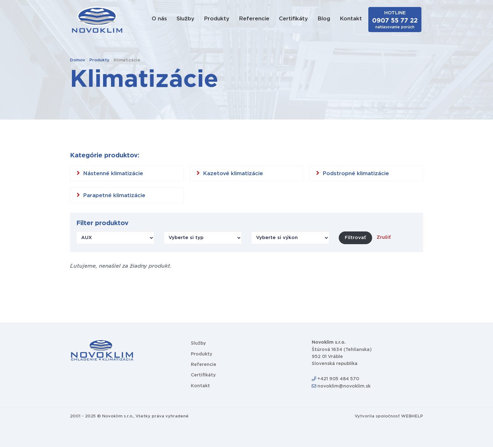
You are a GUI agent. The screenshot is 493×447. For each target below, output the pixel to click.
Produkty (216, 18)
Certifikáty (293, 18)
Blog (323, 18)
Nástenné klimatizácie (110, 173)
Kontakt (351, 18)
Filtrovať (355, 237)
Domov (77, 60)
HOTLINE (395, 19)
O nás (159, 18)
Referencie (254, 18)
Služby (185, 18)
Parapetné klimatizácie (111, 195)
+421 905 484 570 (335, 379)
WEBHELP (412, 416)
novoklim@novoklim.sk (341, 386)
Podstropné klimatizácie (352, 173)
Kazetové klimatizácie (230, 173)
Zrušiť (384, 237)
